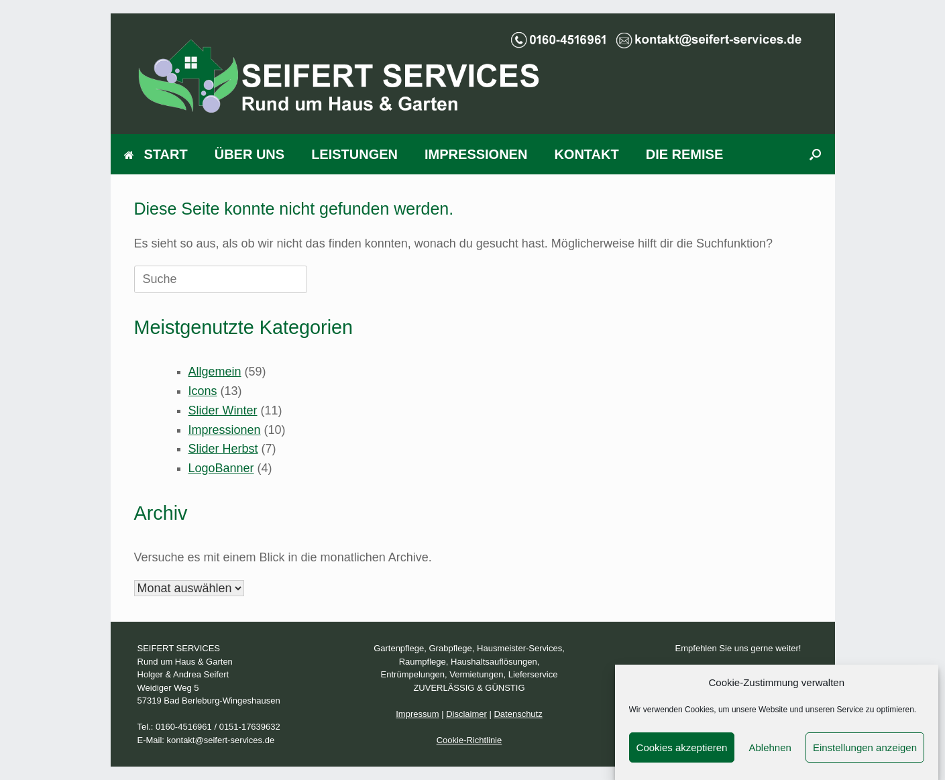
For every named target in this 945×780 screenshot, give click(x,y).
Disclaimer (466, 714)
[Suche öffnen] (815, 154)
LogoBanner (221, 468)
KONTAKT (586, 154)
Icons (202, 391)
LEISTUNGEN (354, 154)
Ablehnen (769, 755)
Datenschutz (518, 714)
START (156, 154)
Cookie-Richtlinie (469, 740)
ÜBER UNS (249, 154)
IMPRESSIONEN (476, 154)
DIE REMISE (685, 154)
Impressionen (224, 430)
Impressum (417, 714)
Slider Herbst (223, 448)
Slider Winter (223, 410)
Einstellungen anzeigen (865, 755)
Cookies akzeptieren (682, 755)
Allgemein (214, 371)
